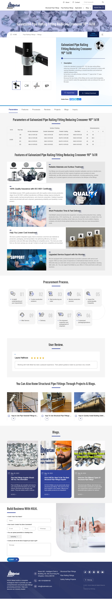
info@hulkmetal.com (45, 588)
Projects (57, 110)
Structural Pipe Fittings (52, 8)
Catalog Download (91, 93)
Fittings (40, 34)
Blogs (66, 110)
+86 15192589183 (44, 583)
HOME (15, 34)
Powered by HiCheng (89, 591)
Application (78, 8)
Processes (36, 110)
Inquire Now (71, 93)
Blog (86, 8)
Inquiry (75, 110)
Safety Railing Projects (68, 582)
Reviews (47, 110)
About (66, 2)
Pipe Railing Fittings (66, 8)
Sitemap (89, 582)
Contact (77, 2)
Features (25, 110)
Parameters (13, 110)
